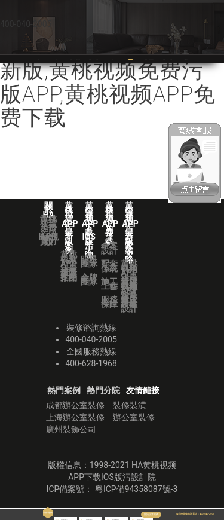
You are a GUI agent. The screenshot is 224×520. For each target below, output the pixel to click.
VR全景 (112, 58)
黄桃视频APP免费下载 (136, 58)
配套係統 (109, 266)
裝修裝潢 (129, 405)
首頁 (38, 58)
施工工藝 (109, 284)
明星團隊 (89, 262)
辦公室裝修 (134, 417)
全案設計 (109, 248)
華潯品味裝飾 (187, 58)
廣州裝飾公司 (71, 429)
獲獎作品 (68, 275)
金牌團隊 (89, 280)
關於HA (56, 58)
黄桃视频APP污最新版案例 (68, 266)
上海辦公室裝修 (75, 417)
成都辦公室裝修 (75, 405)
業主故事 (129, 302)
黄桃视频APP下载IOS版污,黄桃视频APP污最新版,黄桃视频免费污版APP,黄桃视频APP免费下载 (111, 70)
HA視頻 (49, 239)
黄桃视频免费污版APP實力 (48, 230)
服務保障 (109, 302)
